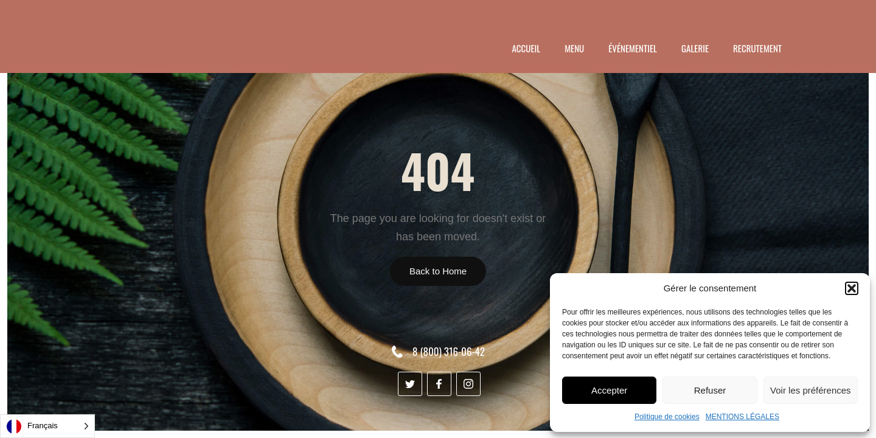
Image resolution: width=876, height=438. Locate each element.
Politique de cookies (667, 416)
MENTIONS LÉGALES (742, 416)
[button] (852, 288)
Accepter (609, 390)
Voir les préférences (810, 390)
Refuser (710, 390)
